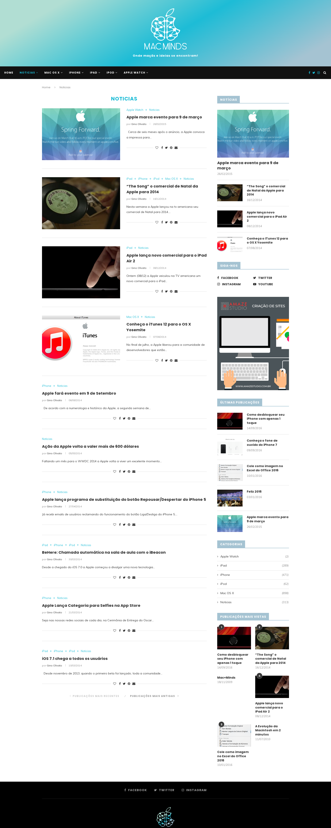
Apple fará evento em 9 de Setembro (79, 393)
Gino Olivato (139, 124)
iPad (93, 72)
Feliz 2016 (254, 492)
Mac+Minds (226, 678)
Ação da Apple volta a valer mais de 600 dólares (90, 446)
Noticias (27, 72)
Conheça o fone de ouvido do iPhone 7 (262, 443)
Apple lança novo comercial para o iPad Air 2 (267, 216)
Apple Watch (134, 72)
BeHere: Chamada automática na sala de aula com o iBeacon (104, 552)
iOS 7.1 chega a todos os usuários (75, 658)
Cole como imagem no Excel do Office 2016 (265, 468)
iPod (110, 72)
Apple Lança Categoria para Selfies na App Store (91, 605)
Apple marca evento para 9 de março (164, 117)
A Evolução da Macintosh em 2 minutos (268, 730)
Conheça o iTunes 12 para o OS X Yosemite (267, 241)
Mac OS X (52, 72)
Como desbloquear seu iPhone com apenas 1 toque (266, 419)
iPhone (75, 72)
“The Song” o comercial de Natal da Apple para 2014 (266, 190)
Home (8, 72)
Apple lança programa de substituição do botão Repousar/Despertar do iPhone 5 (124, 499)
